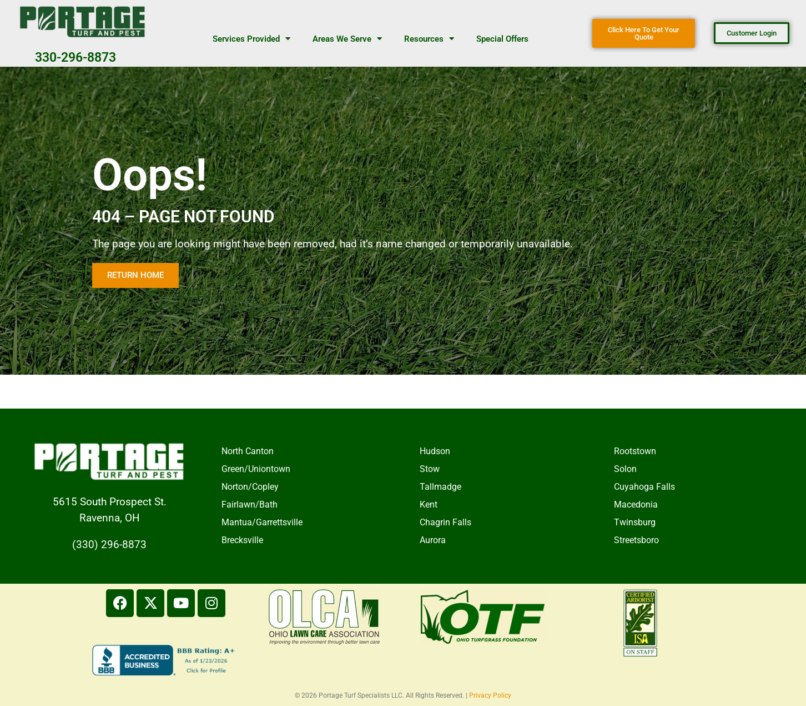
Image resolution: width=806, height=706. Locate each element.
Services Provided (251, 38)
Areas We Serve (347, 38)
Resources (429, 38)
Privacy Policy (490, 695)
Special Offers (502, 39)
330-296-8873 (75, 57)
